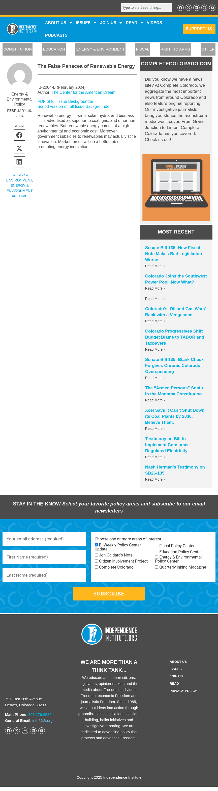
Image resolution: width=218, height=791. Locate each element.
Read (174, 688)
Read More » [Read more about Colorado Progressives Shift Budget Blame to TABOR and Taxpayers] (155, 350)
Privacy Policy (183, 695)
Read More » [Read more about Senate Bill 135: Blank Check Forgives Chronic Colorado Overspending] (155, 378)
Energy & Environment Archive (20, 191)
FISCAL (142, 50)
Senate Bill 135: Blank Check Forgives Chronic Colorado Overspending (174, 366)
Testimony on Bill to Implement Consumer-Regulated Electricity (167, 445)
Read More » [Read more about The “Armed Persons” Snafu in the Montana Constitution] (155, 401)
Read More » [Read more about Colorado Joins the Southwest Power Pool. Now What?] (155, 289)
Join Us (176, 680)
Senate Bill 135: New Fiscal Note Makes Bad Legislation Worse (173, 254)
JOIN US (111, 23)
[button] (19, 135)
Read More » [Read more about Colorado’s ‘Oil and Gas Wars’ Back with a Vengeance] (155, 321)
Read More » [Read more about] (155, 299)
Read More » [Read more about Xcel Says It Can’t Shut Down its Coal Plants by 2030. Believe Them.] (155, 429)
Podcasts (56, 35)
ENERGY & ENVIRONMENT (100, 50)
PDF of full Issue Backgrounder (65, 102)
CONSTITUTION (17, 50)
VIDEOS (154, 23)
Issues (86, 23)
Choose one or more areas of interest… (129, 539)
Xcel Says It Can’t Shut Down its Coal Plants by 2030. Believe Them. (174, 416)
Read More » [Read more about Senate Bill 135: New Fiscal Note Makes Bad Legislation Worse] (155, 266)
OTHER (208, 50)
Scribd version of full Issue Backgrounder (74, 107)
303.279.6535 (40, 719)
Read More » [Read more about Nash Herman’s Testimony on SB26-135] (155, 480)
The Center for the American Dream (83, 93)
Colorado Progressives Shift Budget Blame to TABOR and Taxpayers (174, 337)
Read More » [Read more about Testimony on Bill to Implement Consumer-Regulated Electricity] (155, 457)
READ (135, 23)
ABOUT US (59, 23)
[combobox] (145, 8)
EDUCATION (54, 50)
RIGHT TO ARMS (175, 50)
